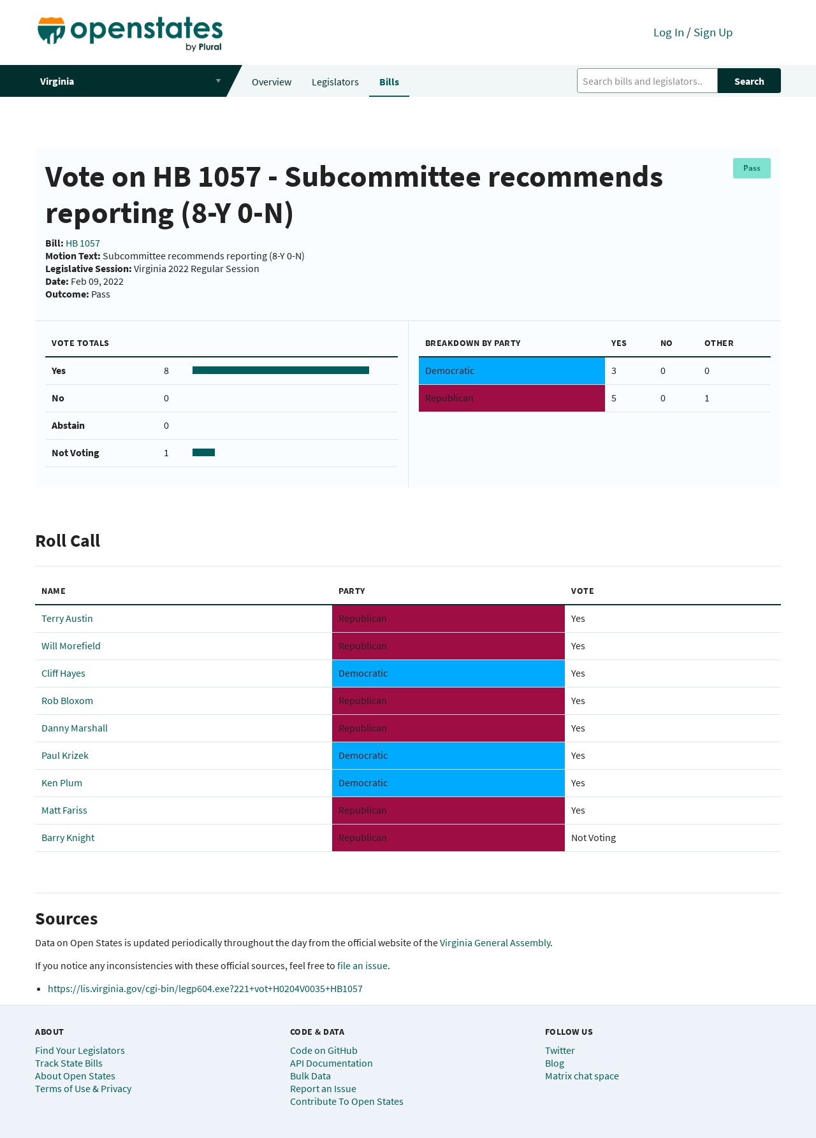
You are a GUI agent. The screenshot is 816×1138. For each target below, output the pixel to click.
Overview (271, 81)
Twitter (560, 1050)
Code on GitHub (324, 1050)
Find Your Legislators (80, 1050)
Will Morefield (71, 645)
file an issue (362, 965)
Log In (668, 32)
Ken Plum (61, 782)
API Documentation (331, 1062)
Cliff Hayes (63, 672)
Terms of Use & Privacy (83, 1088)
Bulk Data (310, 1075)
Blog (554, 1062)
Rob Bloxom (67, 700)
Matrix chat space (582, 1075)
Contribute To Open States (347, 1101)
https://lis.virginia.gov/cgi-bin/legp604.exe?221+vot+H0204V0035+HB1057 (205, 988)
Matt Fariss (64, 809)
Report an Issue (323, 1088)
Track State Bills (69, 1062)
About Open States (75, 1075)
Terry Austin (67, 618)
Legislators (335, 81)
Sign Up (713, 32)
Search (749, 81)
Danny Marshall (74, 727)
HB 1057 (83, 242)
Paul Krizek (65, 755)
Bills (389, 81)
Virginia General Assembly (495, 942)
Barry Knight (67, 837)
